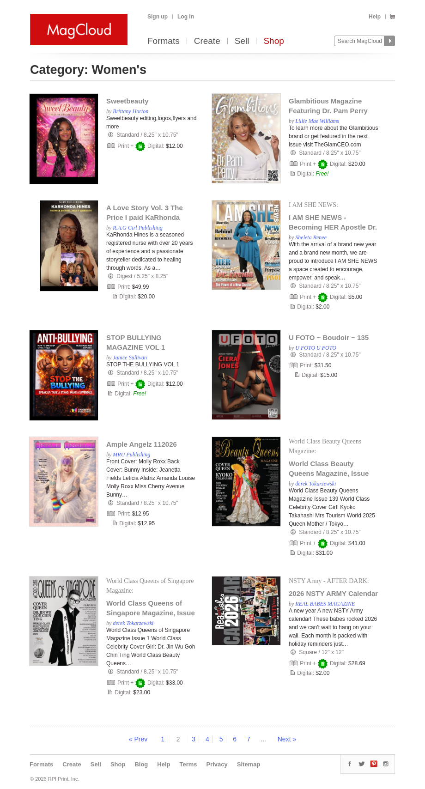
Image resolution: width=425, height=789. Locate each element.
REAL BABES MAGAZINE (325, 604)
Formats (163, 41)
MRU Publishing (131, 454)
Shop (273, 41)
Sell (242, 41)
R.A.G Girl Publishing (137, 228)
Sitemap (249, 764)
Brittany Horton (130, 111)
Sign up (157, 16)
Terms (188, 764)
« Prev (138, 739)
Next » (287, 739)
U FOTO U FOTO (315, 348)
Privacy (217, 764)
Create (207, 41)
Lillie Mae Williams (317, 121)
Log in (185, 16)
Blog (141, 764)
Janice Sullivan (130, 357)
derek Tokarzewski (315, 483)
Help (375, 16)
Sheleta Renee (311, 237)
